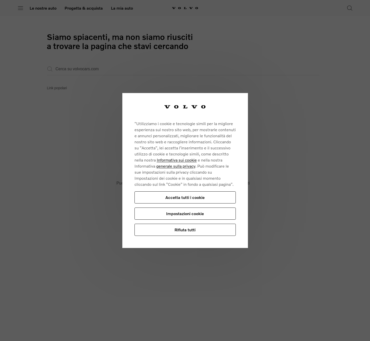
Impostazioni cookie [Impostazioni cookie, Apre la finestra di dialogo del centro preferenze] (185, 213)
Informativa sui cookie (177, 159)
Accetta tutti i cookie (185, 197)
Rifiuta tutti (185, 229)
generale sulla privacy (175, 166)
